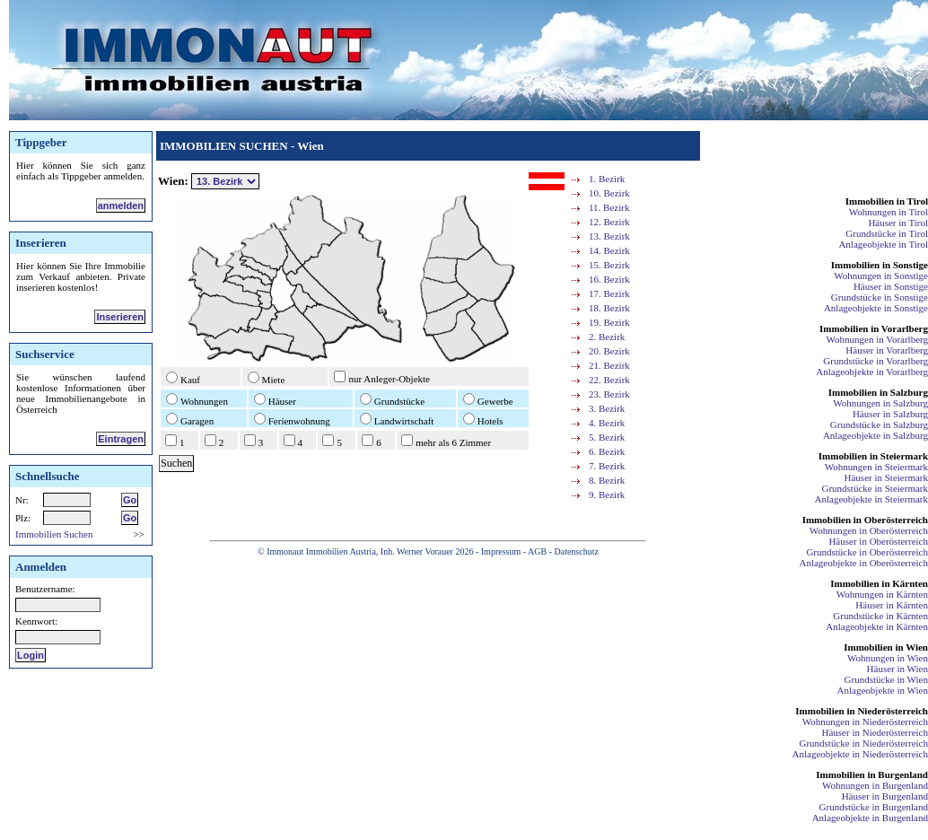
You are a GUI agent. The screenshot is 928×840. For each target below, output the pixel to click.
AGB (537, 551)
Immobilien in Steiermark (873, 456)
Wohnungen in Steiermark (876, 466)
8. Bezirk (607, 480)
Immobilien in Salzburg (878, 392)
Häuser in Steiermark (886, 477)
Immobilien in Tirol (886, 201)
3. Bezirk (607, 408)
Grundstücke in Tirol (886, 233)
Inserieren (120, 316)
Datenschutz (576, 551)
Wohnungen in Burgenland (875, 785)
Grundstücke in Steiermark (874, 488)
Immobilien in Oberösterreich (865, 519)
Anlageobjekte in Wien (882, 690)
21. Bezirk (609, 365)
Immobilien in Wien (886, 647)
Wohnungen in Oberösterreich (869, 530)
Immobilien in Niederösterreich (861, 710)
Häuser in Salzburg (890, 413)
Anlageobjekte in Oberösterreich (863, 562)
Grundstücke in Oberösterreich (867, 552)
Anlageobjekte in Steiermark (871, 499)
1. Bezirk (607, 178)
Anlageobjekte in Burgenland (870, 817)
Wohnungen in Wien (887, 657)
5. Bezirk (607, 437)
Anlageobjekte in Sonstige (876, 307)
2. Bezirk (607, 336)
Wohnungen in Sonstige (881, 275)
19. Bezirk (609, 322)
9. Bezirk (607, 494)
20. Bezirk (609, 351)
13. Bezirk (609, 236)
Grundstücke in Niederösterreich (863, 743)
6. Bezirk (607, 451)
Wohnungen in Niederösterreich (865, 721)
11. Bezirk (609, 207)
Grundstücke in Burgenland (873, 806)
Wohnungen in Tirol (888, 211)
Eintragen (121, 438)
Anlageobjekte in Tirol (883, 244)
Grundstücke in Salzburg (879, 424)
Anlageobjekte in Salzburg (875, 435)
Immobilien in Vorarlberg (873, 328)
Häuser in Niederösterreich (874, 732)
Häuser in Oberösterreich (878, 541)
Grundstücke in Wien (886, 679)
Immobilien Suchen (53, 534)
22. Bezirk (609, 379)
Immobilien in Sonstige (879, 264)
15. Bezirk (609, 264)
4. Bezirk (607, 422)
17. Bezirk (609, 293)
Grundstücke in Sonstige (879, 297)
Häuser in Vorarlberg (886, 350)
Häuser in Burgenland (885, 796)
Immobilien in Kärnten (879, 583)
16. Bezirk (609, 279)
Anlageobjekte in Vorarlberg (872, 371)
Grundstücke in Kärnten (880, 615)
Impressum (501, 551)
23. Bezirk (609, 394)
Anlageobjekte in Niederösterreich (860, 753)
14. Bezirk (609, 250)
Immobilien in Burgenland (872, 774)
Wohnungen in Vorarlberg (877, 339)
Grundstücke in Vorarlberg (875, 360)
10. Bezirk (609, 193)
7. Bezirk (607, 465)
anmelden (121, 205)
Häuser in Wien (897, 668)
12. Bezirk (609, 221)
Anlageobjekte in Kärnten (877, 626)
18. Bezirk (609, 307)
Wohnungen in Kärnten (882, 594)
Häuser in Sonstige (891, 286)
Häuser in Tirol (898, 222)
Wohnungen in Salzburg (880, 403)
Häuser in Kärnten (891, 604)
